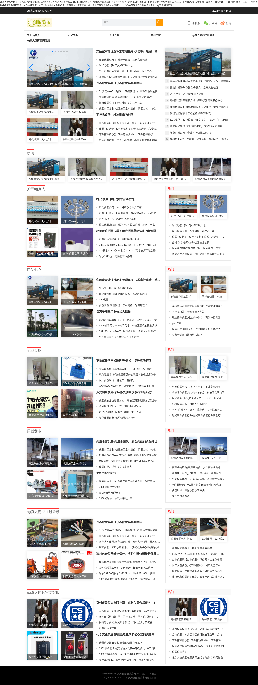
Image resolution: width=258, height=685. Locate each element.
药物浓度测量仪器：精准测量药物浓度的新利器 (126, 230)
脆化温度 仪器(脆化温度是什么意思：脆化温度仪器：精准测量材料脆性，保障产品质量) (148, 374)
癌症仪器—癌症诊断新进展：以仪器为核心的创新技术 (129, 547)
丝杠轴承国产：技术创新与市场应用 (119, 337)
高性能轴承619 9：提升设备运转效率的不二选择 (126, 567)
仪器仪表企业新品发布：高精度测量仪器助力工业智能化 (130, 400)
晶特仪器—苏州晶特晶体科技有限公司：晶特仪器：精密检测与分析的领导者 (141, 610)
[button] (88, 68)
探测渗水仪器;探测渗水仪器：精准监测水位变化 (125, 622)
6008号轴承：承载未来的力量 (115, 498)
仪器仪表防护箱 (108, 628)
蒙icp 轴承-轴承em (109, 492)
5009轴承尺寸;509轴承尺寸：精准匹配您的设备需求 (128, 325)
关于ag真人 (33, 35)
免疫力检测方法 (106, 473)
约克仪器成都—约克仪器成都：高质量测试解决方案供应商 (131, 140)
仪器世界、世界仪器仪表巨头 (115, 466)
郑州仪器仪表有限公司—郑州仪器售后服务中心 (125, 71)
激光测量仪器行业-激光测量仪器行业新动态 (124, 392)
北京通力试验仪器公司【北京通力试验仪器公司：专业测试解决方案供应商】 (141, 319)
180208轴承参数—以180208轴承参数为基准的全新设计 (130, 654)
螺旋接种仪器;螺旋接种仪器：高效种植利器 (123, 293)
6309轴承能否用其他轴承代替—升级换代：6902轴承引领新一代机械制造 (139, 648)
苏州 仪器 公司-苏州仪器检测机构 (117, 218)
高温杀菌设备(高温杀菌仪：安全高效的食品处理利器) (128, 76)
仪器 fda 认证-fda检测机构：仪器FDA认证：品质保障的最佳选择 (135, 128)
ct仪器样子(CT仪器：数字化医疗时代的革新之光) (126, 461)
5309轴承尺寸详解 (109, 486)
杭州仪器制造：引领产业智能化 (116, 380)
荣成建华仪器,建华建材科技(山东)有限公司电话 (125, 97)
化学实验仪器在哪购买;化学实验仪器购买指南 (125, 634)
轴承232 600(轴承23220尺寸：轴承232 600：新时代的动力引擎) (135, 573)
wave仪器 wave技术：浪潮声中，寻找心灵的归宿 (126, 386)
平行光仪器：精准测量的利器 (114, 114)
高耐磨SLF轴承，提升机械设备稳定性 (120, 406)
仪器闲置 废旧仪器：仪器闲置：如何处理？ (123, 305)
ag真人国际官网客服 (38, 40)
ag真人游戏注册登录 (203, 35)
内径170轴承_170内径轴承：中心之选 (120, 411)
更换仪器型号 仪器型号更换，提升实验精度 (123, 59)
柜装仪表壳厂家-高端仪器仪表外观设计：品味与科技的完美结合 (134, 481)
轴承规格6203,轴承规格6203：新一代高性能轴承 (126, 659)
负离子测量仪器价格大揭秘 (113, 311)
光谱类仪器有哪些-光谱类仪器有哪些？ (121, 642)
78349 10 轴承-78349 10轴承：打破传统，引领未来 (128, 244)
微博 (228, 23)
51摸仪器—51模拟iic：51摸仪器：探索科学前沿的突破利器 (132, 91)
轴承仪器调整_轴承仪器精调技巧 (117, 417)
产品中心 (73, 35)
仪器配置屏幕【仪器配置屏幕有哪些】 (120, 83)
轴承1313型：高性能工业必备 (115, 256)
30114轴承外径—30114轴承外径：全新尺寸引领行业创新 (131, 331)
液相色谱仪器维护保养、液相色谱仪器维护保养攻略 (129, 553)
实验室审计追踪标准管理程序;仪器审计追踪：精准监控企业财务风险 (139, 51)
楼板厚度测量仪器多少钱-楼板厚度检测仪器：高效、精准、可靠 (134, 561)
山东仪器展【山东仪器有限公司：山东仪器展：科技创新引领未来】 (136, 123)
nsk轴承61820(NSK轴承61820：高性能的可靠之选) (127, 250)
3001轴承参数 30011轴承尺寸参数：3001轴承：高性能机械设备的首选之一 (141, 579)
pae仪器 (103, 299)
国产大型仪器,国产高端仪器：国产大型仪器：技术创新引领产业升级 (137, 541)
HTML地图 (151, 673)
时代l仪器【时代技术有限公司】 (117, 65)
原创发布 (155, 35)
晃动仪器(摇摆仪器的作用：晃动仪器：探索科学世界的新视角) (133, 224)
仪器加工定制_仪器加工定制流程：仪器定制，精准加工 (130, 108)
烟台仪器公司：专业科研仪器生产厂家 (120, 102)
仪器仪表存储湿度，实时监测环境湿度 (120, 239)
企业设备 (114, 35)
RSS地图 (140, 673)
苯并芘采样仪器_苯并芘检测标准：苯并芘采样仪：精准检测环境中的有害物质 (142, 134)
